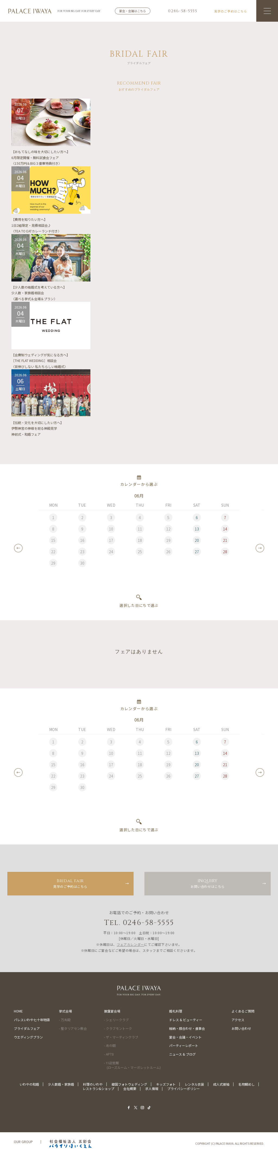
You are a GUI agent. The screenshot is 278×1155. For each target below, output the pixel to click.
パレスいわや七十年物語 (32, 1019)
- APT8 (109, 1054)
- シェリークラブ (116, 1019)
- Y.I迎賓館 (132, 1065)
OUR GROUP (23, 1141)
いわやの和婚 (29, 1084)
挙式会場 (65, 1011)
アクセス (238, 1019)
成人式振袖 (221, 1084)
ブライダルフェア (27, 1028)
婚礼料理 (175, 1011)
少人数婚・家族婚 (61, 1084)
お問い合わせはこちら (207, 883)
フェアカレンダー (130, 944)
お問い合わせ (241, 1028)
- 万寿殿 (65, 1019)
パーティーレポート (183, 1045)
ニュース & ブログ (182, 1054)
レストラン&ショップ (98, 1088)
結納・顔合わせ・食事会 (187, 1028)
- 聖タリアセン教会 (73, 1028)
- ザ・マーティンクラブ (121, 1037)
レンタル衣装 (194, 1084)
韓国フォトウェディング (129, 1084)
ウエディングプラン (28, 1037)
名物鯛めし (246, 1084)
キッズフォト (166, 1084)
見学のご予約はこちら (70, 883)
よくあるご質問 (243, 1011)
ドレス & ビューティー (185, 1019)
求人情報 (151, 1088)
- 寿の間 (110, 1045)
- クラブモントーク (118, 1028)
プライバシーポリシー (183, 1088)
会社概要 (129, 1088)
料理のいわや (93, 1084)
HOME (18, 1011)
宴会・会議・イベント (185, 1037)
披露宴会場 (112, 1011)
